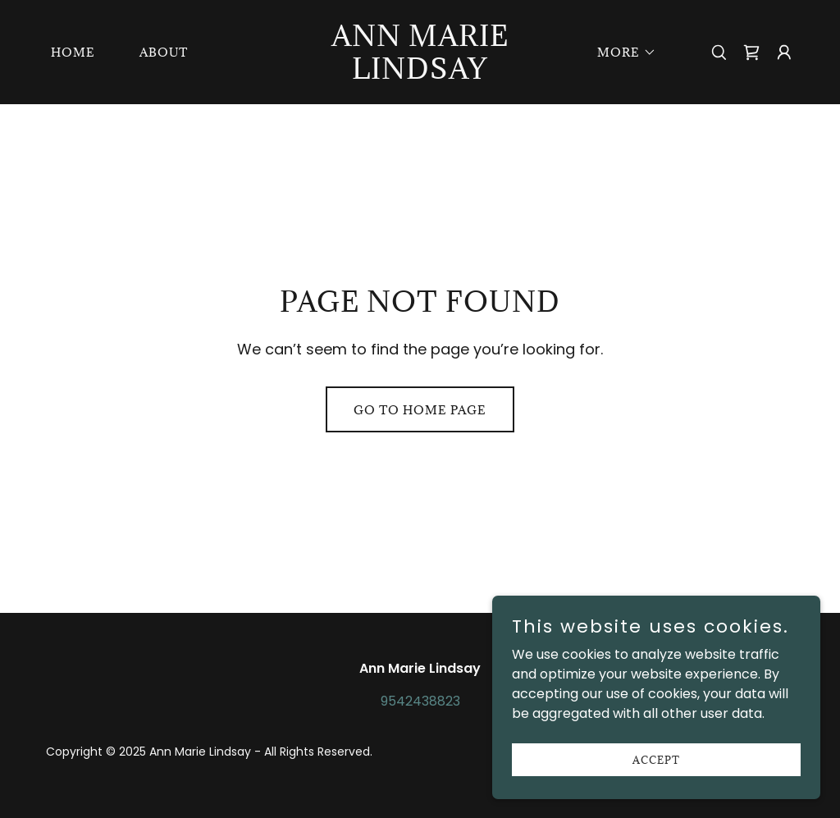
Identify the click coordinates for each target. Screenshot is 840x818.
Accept (656, 758)
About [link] (163, 52)
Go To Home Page (420, 410)
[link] (419, 74)
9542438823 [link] (420, 701)
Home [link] (73, 52)
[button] (621, 52)
